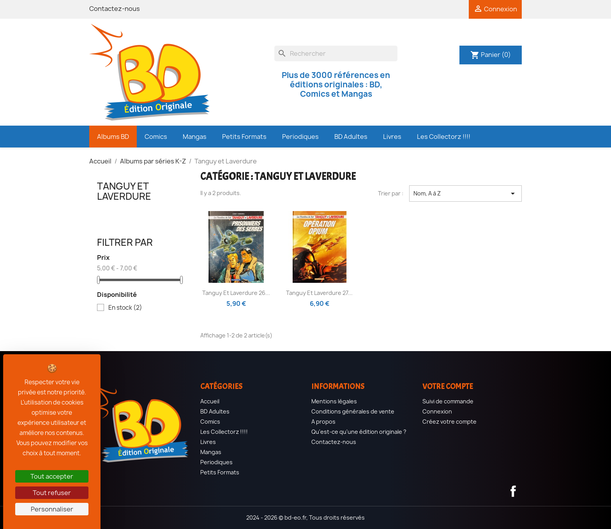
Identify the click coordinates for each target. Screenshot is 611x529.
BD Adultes (215, 411)
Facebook (513, 491)
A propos (323, 421)
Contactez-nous (114, 8)
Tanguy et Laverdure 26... (236, 292)
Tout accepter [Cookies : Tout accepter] (51, 476)
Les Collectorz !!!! (224, 431)
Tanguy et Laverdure (124, 191)
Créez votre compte (449, 421)
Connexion (437, 411)
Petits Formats (219, 472)
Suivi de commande (447, 401)
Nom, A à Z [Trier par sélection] (465, 193)
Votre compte (447, 386)
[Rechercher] (335, 53)
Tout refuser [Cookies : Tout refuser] (52, 492)
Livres (208, 442)
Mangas (210, 452)
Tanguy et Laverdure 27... (319, 292)
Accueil (209, 401)
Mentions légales (334, 401)
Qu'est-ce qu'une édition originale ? (358, 431)
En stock (125, 308)
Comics (210, 421)
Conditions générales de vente (352, 411)
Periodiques (216, 462)
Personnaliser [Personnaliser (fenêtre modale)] (52, 509)
